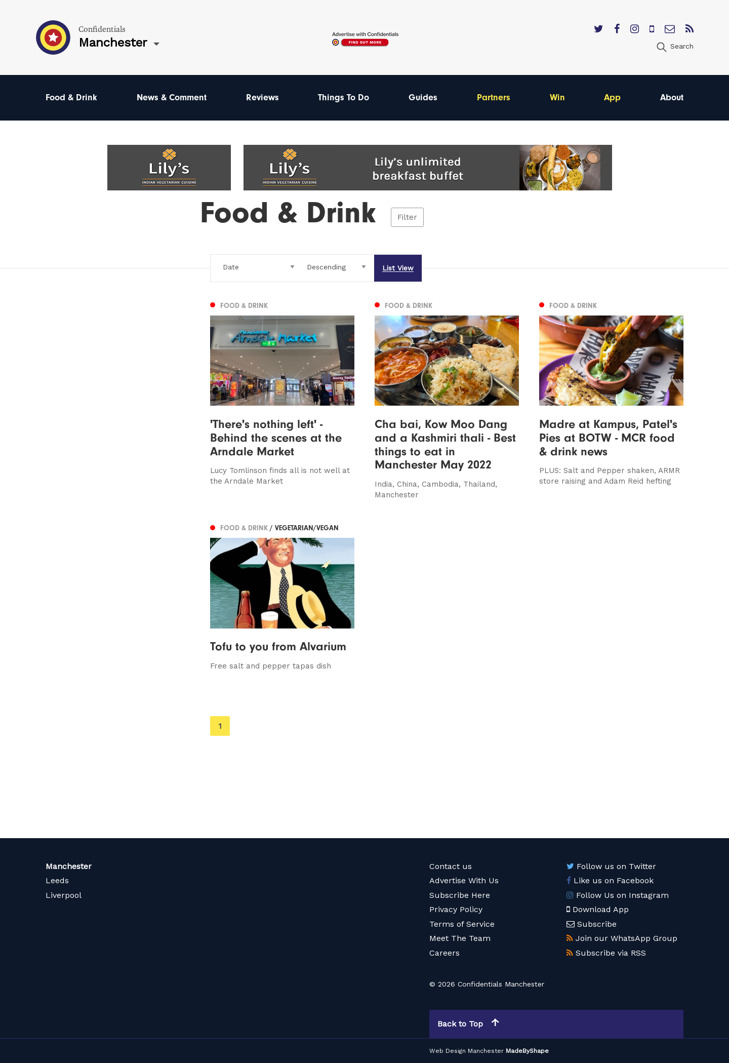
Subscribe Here (459, 895)
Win (557, 97)
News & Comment (172, 97)
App (612, 97)
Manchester (69, 866)
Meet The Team (460, 938)
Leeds (57, 880)
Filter (407, 217)
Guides (423, 97)
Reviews (262, 97)
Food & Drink (71, 97)
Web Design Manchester (466, 1050)
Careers (444, 953)
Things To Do (343, 97)
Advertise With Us (464, 880)
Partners (493, 97)
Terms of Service (462, 924)
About (671, 97)
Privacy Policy (455, 909)
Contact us (450, 866)
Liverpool (64, 895)
